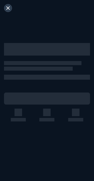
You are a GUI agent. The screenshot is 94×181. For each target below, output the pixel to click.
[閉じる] (8, 8)
